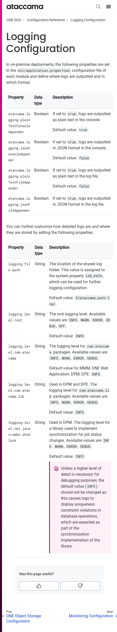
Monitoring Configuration (91, 616)
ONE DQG (13, 20)
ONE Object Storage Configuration (23, 619)
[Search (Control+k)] (98, 6)
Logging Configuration (88, 20)
